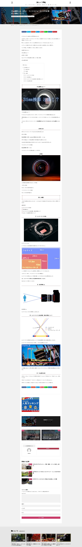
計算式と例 (26, 69)
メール (23, 508)
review (31, 464)
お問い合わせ (39, 4)
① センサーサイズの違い (28, 75)
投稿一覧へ (48, 448)
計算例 (25, 71)
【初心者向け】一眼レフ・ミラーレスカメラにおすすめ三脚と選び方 (18, 545)
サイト (23, 512)
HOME (13, 25)
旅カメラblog (41, 2)
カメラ (25, 16)
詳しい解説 (25, 73)
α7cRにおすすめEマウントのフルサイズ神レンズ (63, 545)
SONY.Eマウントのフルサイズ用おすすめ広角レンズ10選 (45, 479)
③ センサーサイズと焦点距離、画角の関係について (33, 79)
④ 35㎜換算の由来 (27, 81)
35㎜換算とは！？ (26, 67)
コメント (23, 493)
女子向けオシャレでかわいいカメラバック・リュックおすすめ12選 (46, 472)
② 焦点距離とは (27, 77)
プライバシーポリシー (32, 4)
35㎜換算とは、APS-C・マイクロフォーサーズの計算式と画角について (29, 25)
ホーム (26, 4)
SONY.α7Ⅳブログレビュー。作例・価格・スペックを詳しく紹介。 (46, 465)
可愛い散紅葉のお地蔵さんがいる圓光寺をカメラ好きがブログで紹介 (48, 545)
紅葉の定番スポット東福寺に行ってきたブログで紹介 (33, 545)
